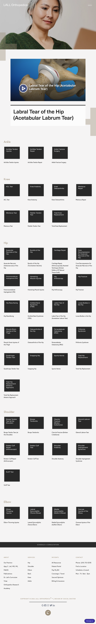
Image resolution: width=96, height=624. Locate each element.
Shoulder (31, 566)
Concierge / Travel (58, 574)
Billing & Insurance (58, 581)
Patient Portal (56, 566)
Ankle (30, 581)
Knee (29, 577)
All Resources (56, 563)
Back (29, 574)
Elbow (30, 570)
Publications (8, 574)
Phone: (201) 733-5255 (83, 563)
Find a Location (81, 566)
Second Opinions (57, 577)
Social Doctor (69, 599)
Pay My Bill (55, 570)
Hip (29, 563)
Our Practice (8, 563)
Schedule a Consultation (48, 545)
